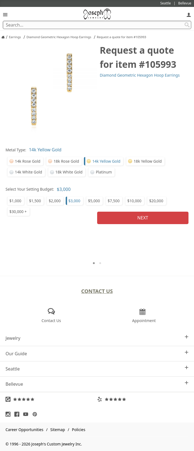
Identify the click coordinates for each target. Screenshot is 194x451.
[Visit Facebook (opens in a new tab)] (18, 414)
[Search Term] (97, 25)
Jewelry (97, 338)
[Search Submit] (187, 25)
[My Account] (188, 14)
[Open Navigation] (5, 14)
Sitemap (57, 429)
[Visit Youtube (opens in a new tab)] (27, 414)
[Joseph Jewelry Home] (3, 37)
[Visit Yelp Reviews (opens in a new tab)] (143, 399)
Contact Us (97, 290)
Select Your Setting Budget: (30, 189)
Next (142, 218)
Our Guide (97, 353)
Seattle (97, 369)
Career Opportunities (24, 429)
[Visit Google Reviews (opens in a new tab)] (51, 399)
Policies (78, 429)
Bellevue (97, 384)
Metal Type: (16, 149)
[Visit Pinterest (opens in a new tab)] (36, 414)
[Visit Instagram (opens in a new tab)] (9, 414)
